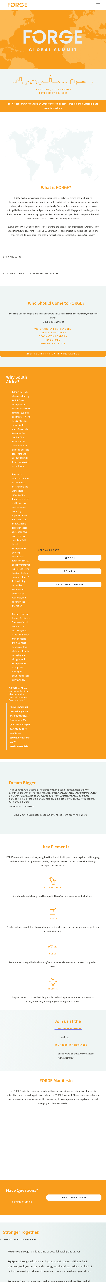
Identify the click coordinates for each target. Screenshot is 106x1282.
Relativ (70, 571)
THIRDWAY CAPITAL (70, 584)
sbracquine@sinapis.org (83, 235)
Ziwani (69, 557)
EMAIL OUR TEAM (74, 1197)
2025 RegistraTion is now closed (53, 353)
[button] (98, 5)
